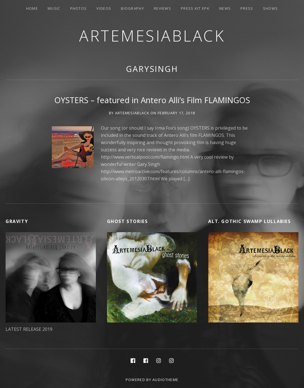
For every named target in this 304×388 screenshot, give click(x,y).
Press (246, 8)
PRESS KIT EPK (195, 8)
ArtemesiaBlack (152, 35)
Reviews (162, 8)
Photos (78, 8)
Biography (132, 8)
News (225, 8)
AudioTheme (165, 379)
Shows (270, 8)
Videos (103, 8)
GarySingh (152, 68)
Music (54, 8)
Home (32, 8)
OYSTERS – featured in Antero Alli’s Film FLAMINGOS (152, 99)
